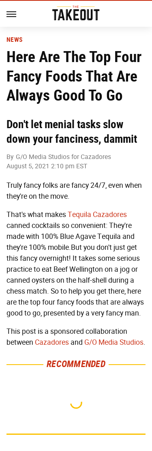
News (14, 40)
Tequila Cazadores (97, 214)
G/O (90, 342)
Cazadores (52, 342)
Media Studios (120, 342)
